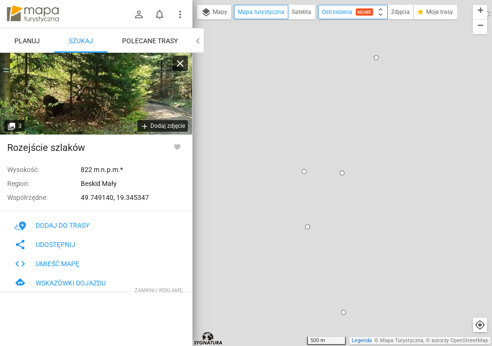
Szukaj (81, 41)
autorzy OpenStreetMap (459, 340)
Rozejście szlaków (46, 147)
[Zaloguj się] (139, 14)
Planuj (27, 41)
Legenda (362, 340)
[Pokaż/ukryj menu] (180, 14)
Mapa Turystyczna (401, 340)
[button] (376, 57)
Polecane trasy (150, 41)
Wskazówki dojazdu (60, 283)
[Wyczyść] (180, 63)
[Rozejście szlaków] (96, 94)
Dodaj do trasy (51, 225)
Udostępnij (44, 244)
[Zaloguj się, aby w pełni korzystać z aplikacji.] (177, 146)
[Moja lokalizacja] (480, 325)
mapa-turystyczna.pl (32, 14)
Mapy (214, 12)
